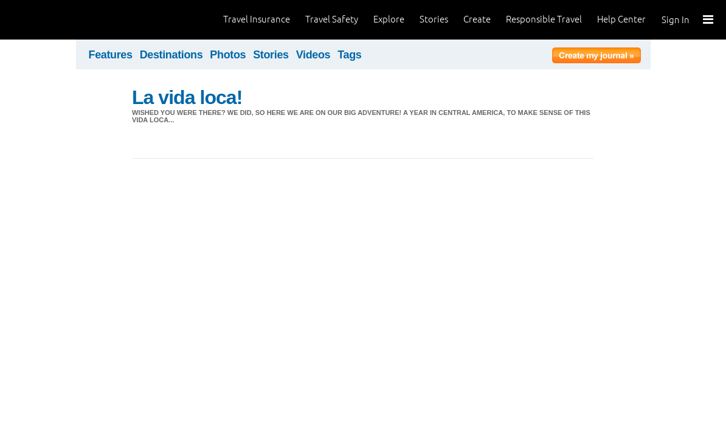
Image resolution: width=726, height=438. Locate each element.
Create (477, 19)
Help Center (621, 19)
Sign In (676, 20)
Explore (388, 19)
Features (111, 55)
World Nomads (64, 20)
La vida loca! (187, 97)
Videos (313, 55)
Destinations (171, 55)
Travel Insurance (256, 19)
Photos (228, 55)
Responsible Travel (544, 19)
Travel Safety (331, 19)
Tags (349, 55)
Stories (434, 19)
